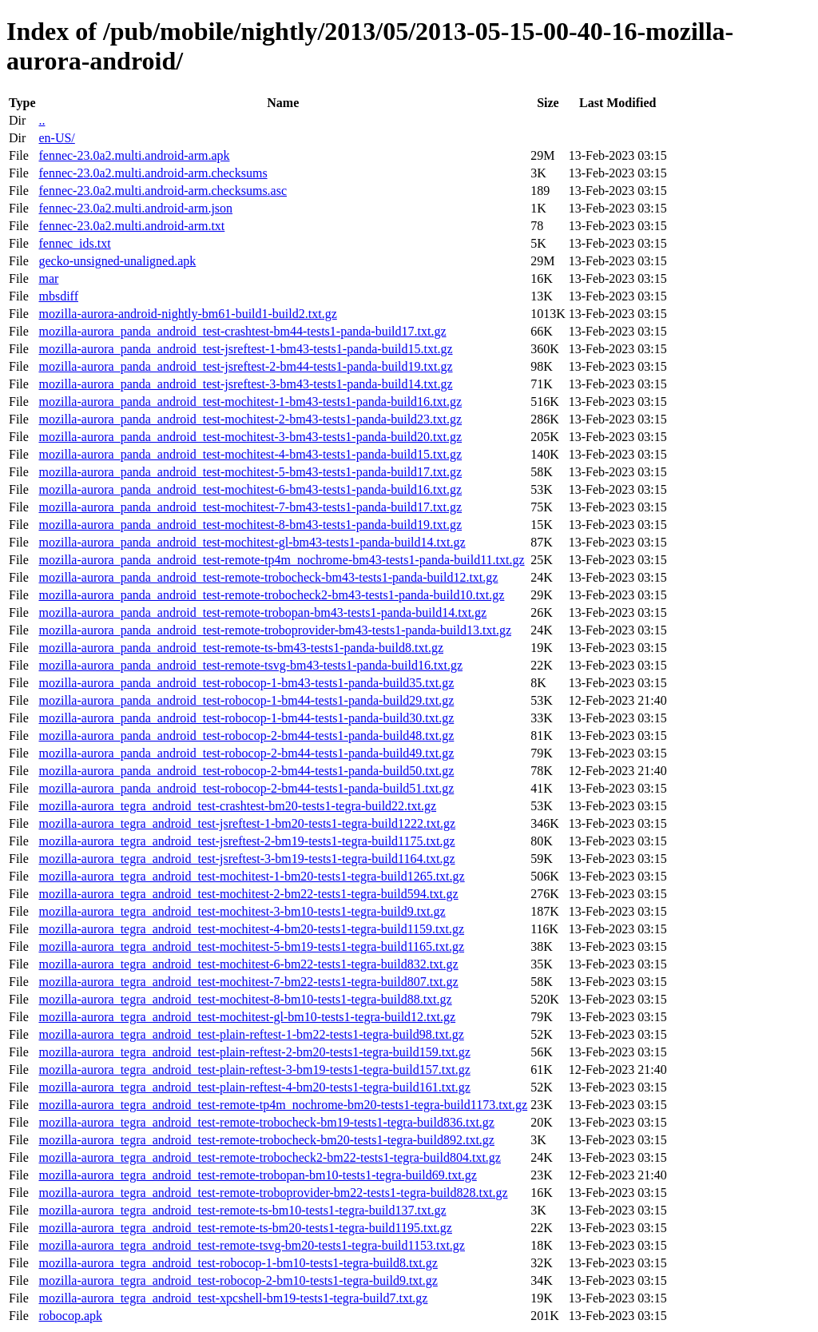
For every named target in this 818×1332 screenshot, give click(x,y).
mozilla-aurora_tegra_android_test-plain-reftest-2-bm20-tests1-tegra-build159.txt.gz (254, 1052)
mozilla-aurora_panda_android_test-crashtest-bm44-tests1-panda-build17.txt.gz (242, 331)
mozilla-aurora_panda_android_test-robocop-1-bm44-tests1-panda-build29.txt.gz (246, 700)
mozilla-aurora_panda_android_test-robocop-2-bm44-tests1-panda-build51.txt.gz (246, 788)
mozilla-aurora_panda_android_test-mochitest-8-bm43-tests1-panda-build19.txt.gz (250, 524)
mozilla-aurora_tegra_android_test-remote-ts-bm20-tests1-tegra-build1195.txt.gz (244, 1228)
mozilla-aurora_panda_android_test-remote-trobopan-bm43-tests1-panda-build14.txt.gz (262, 612)
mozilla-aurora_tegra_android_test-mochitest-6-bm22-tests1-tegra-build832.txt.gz (248, 964)
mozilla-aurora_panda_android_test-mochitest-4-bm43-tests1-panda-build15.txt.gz (250, 454)
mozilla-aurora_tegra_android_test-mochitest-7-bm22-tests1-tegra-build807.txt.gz (248, 981)
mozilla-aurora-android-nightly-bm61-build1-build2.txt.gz (187, 313)
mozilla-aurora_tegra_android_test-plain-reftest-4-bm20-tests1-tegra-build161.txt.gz (254, 1087)
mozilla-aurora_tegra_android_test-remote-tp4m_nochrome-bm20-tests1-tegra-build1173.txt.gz (282, 1104)
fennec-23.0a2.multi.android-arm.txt (131, 226)
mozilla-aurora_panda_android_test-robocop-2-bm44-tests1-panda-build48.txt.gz (246, 735)
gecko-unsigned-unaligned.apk (117, 261)
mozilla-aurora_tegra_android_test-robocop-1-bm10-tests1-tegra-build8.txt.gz (237, 1263)
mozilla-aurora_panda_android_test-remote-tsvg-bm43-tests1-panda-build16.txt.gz (250, 665)
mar (48, 278)
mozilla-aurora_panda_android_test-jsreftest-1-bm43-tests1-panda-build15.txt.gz (245, 349)
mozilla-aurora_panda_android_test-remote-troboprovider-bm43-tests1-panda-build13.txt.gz (274, 630)
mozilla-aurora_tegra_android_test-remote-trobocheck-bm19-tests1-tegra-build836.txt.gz (266, 1122)
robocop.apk (70, 1315)
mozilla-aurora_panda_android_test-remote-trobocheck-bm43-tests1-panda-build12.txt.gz (268, 577)
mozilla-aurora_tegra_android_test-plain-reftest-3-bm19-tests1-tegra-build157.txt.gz (254, 1069)
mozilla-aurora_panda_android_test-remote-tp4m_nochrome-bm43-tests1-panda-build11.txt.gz (281, 560)
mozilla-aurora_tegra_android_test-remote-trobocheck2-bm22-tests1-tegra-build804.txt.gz (269, 1157)
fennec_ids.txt (74, 243)
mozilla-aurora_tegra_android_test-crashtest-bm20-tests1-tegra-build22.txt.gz (237, 806)
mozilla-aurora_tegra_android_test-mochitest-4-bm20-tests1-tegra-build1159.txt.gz (251, 929)
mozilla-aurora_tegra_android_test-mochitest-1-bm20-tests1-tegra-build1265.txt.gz (251, 876)
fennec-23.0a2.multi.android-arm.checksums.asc (162, 190)
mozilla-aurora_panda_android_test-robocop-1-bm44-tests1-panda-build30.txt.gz (246, 718)
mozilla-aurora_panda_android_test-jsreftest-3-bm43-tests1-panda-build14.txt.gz (245, 384)
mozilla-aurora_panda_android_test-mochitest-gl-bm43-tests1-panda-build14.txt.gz (251, 542)
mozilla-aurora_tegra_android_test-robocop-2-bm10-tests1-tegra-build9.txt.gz (237, 1280)
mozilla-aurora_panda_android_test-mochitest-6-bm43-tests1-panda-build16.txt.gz (250, 489)
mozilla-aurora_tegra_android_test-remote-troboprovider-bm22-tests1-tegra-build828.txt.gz (272, 1192)
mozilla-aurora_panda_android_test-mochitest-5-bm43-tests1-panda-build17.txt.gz (250, 472)
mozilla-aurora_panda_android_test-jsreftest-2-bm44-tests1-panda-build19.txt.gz (245, 366)
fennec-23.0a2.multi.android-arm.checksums (152, 173)
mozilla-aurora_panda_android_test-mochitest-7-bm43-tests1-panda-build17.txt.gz (250, 507)
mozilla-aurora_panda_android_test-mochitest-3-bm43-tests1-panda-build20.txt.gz (250, 436)
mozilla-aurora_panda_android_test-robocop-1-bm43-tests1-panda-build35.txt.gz (246, 683)
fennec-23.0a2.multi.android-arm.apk (133, 155)
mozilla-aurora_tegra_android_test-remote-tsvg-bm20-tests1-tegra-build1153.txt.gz (251, 1245)
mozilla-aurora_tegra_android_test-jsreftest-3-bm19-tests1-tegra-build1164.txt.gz (246, 858)
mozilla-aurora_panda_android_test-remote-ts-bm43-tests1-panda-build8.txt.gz (240, 647)
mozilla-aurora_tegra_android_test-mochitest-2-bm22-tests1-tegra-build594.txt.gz (248, 894)
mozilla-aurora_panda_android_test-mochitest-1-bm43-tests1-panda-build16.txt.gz (250, 401)
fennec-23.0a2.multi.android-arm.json (135, 208)
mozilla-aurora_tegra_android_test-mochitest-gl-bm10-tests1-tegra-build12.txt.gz (246, 1017)
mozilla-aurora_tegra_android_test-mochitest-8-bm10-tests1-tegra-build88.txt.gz (244, 999)
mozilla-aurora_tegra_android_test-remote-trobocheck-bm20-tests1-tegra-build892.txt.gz (266, 1140)
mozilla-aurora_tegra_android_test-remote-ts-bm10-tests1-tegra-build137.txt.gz (242, 1210)
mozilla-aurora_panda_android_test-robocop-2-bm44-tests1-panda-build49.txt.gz (246, 753)
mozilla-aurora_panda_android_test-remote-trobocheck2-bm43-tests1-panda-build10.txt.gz (271, 595)
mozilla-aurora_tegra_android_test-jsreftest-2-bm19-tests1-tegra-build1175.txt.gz (246, 841)
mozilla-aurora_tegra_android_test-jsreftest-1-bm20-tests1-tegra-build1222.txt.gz (246, 823)
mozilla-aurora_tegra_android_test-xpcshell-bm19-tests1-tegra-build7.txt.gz (232, 1298)
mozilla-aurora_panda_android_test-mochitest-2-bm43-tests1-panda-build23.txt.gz (250, 419)
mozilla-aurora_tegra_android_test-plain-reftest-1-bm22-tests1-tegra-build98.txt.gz (250, 1034)
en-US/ (56, 138)
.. (41, 120)
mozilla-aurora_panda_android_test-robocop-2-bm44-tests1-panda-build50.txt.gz (246, 770)
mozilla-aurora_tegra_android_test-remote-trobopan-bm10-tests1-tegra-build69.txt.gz (257, 1175)
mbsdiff (57, 296)
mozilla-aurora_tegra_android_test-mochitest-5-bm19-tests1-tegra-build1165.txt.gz (251, 946)
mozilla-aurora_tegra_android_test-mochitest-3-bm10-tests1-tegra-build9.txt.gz (241, 911)
